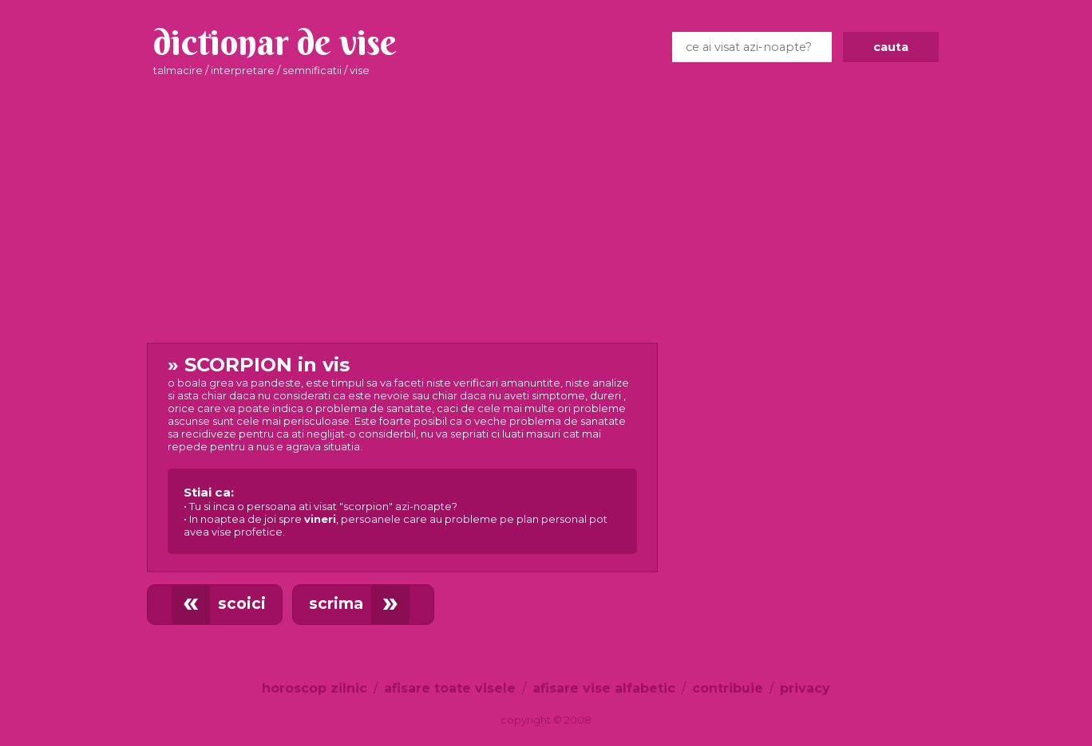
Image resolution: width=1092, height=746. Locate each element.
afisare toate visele (450, 688)
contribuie (727, 688)
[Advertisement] (546, 211)
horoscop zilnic (314, 688)
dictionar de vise (275, 42)
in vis (402, 453)
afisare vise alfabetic (603, 688)
